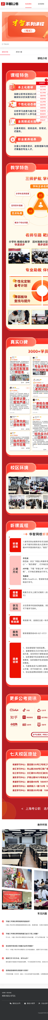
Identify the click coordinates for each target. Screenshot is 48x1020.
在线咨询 (42, 83)
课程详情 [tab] (5, 52)
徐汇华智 (43, 89)
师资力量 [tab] (19, 52)
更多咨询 (43, 114)
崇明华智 (43, 108)
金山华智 (43, 102)
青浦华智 (43, 111)
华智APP (42, 120)
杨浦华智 (43, 86)
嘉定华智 (43, 105)
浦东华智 (43, 95)
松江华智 (43, 92)
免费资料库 (43, 117)
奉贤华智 (43, 99)
